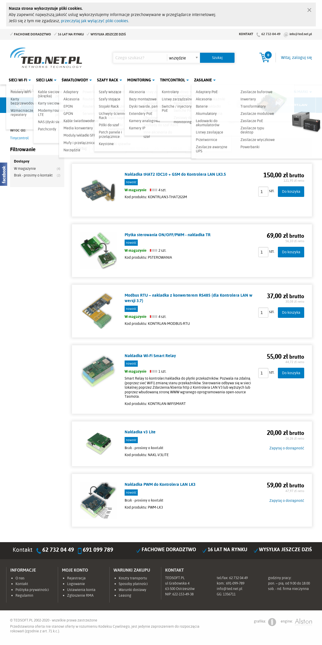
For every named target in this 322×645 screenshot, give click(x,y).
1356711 (229, 594)
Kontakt (246, 34)
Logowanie (76, 583)
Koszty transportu (133, 578)
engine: (296, 622)
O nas (20, 578)
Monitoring (139, 80)
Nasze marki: (26, 91)
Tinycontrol (172, 80)
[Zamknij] (309, 9)
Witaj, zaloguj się (296, 57)
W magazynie (25, 168)
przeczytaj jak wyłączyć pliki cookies (94, 20)
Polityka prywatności (32, 589)
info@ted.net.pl (300, 34)
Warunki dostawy (132, 589)
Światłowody (75, 80)
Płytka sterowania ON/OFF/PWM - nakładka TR (168, 234)
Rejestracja (76, 578)
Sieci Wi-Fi (18, 80)
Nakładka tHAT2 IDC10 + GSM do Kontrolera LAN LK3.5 (175, 174)
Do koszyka (291, 191)
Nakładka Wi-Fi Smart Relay (150, 355)
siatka (202, 148)
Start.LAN (296, 105)
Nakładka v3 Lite (140, 431)
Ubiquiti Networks (25, 105)
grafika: (265, 622)
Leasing (125, 595)
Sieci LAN (44, 80)
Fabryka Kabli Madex (103, 105)
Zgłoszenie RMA (80, 595)
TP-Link (180, 105)
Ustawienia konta (81, 589)
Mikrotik (64, 105)
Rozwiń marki (295, 91)
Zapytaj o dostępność (286, 448)
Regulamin (24, 595)
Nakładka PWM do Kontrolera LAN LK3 (160, 484)
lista (190, 148)
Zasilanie (203, 80)
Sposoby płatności (133, 583)
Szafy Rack (107, 80)
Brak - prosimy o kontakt (33, 175)
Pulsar (142, 105)
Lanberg (257, 105)
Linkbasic (219, 105)
